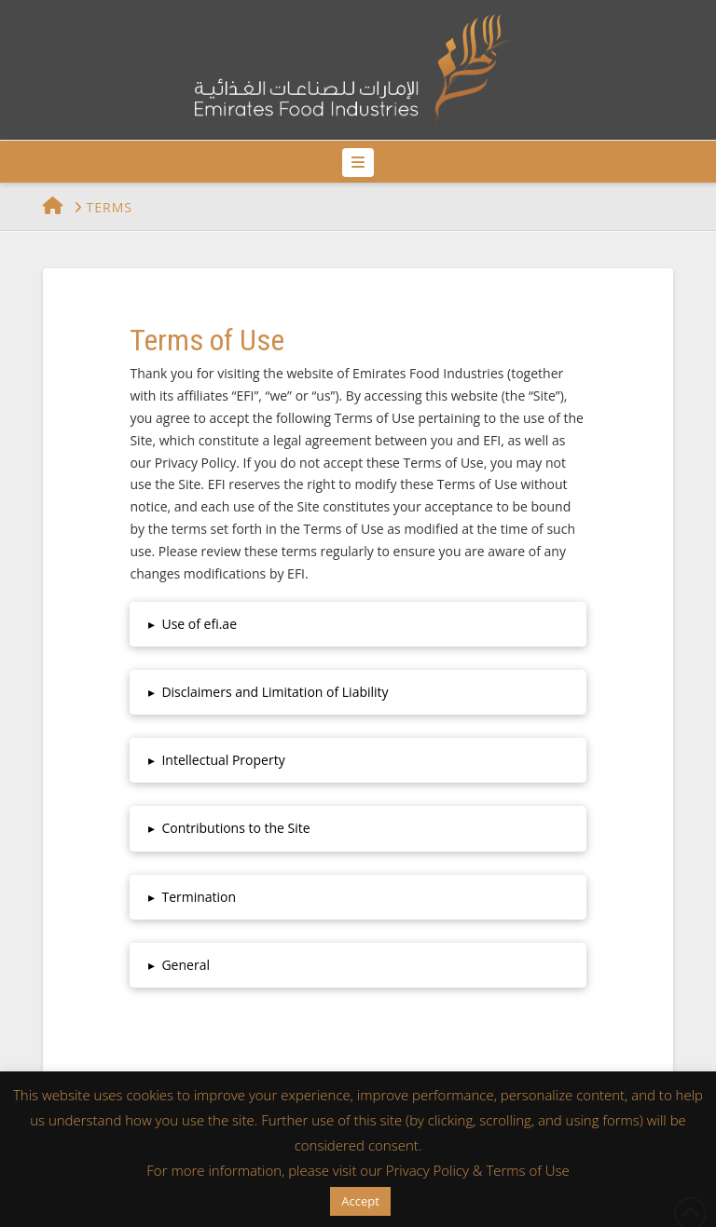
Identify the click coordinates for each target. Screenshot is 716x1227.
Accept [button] (360, 1201)
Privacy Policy (427, 1170)
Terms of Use (527, 1170)
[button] (358, 162)
